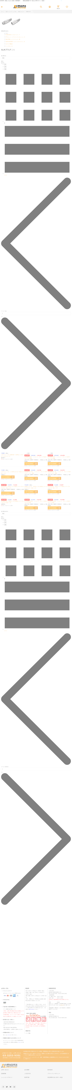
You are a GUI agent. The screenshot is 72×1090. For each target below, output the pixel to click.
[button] (41, 7)
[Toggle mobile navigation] (2, 7)
